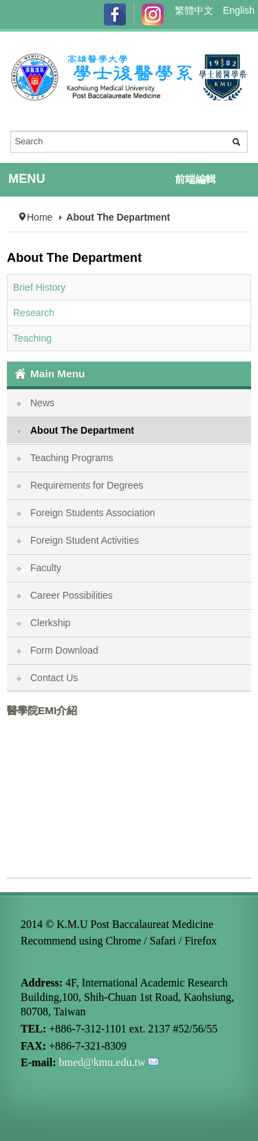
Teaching (32, 338)
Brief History (39, 287)
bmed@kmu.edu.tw (102, 1062)
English (239, 10)
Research (33, 312)
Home (39, 217)
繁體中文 (195, 10)
